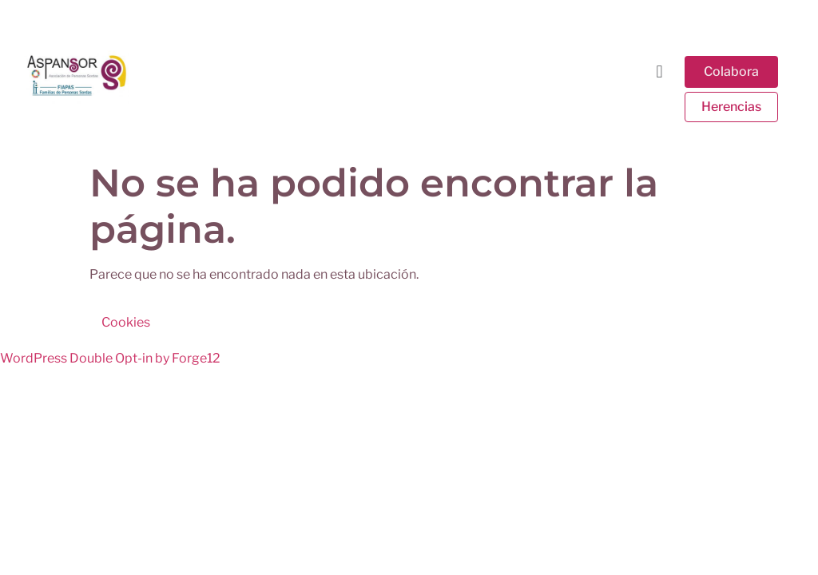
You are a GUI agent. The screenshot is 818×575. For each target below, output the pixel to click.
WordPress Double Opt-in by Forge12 (110, 358)
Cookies (125, 322)
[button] (659, 71)
